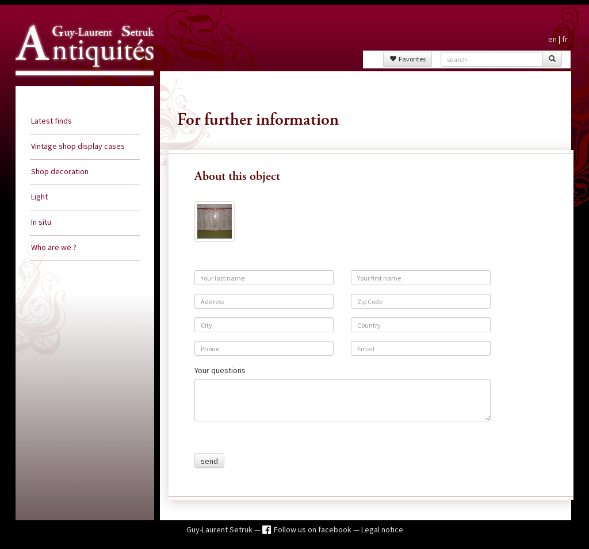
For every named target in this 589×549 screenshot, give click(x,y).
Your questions (220, 370)
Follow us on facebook (313, 529)
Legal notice (382, 529)
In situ (41, 222)
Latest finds (51, 121)
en (552, 39)
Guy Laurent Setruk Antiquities (81, 85)
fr (565, 39)
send (209, 461)
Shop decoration (60, 171)
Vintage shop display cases (78, 146)
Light (39, 196)
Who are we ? (54, 247)
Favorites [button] (407, 59)
